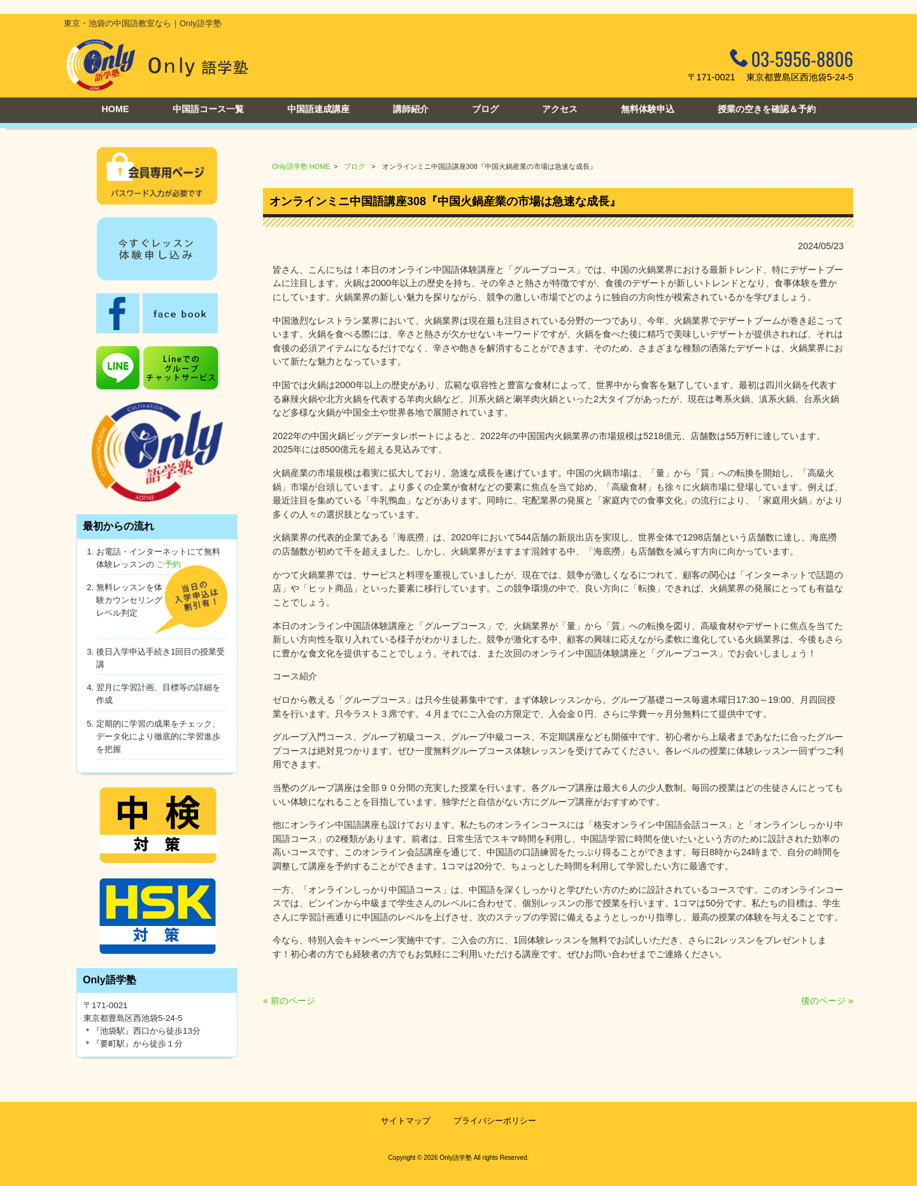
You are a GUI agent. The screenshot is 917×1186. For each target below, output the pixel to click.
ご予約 (168, 564)
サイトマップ (405, 1120)
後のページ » (827, 1000)
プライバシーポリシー (494, 1120)
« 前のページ (289, 1000)
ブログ (354, 166)
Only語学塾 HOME (301, 166)
